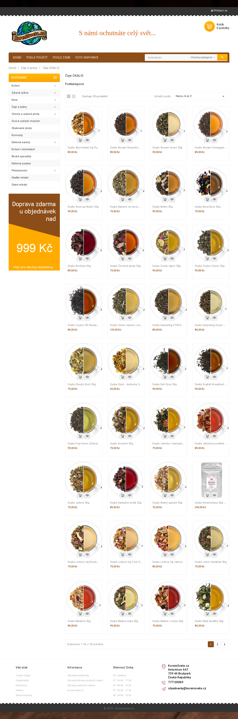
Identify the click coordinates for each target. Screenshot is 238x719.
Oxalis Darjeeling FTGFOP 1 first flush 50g (177, 325)
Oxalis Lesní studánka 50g (211, 562)
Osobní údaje (23, 675)
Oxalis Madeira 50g (79, 621)
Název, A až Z (200, 96)
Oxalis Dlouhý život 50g (82, 384)
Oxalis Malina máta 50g (124, 621)
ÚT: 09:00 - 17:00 (122, 680)
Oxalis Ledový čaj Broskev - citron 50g (91, 562)
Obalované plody (22, 128)
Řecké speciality (21, 156)
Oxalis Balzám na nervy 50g (126, 206)
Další (225, 644)
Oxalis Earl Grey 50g (164, 384)
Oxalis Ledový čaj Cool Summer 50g (132, 562)
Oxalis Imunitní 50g (121, 443)
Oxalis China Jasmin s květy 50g (129, 325)
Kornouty (17, 135)
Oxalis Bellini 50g (162, 206)
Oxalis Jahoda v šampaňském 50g (173, 443)
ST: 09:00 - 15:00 (122, 685)
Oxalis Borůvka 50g (79, 266)
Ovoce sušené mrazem (26, 121)
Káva (34, 98)
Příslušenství (34, 169)
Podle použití (37, 57)
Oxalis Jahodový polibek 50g (212, 443)
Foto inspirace (87, 57)
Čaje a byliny (34, 105)
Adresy (19, 690)
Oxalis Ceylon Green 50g (209, 266)
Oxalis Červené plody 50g (125, 266)
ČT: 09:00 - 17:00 (122, 690)
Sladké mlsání (20, 177)
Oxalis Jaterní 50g (78, 502)
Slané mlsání (19, 184)
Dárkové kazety (34, 141)
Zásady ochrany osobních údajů (85, 680)
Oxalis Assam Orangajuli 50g (212, 147)
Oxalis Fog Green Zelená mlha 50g (88, 443)
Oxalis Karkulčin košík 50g (125, 502)
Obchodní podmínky (78, 675)
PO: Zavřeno (119, 675)
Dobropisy (21, 685)
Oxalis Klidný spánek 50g (167, 502)
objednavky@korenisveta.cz (187, 688)
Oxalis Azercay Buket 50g (83, 206)
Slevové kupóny (24, 695)
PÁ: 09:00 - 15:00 (122, 695)
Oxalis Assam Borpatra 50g (126, 147)
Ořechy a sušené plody (34, 113)
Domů (17, 57)
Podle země (61, 57)
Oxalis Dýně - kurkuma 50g (126, 384)
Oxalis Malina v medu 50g (167, 621)
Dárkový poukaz (21, 163)
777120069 (175, 682)
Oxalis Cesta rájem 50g (166, 266)
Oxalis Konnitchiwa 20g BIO (211, 502)
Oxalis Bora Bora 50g (207, 206)
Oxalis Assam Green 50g (167, 147)
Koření (34, 84)
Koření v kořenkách (23, 149)
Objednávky (22, 680)
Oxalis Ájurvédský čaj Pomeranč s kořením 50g (96, 147)
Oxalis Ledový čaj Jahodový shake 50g (175, 562)
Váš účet (22, 667)
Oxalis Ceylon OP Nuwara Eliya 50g (89, 325)
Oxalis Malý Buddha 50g (209, 621)
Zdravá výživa (34, 91)
